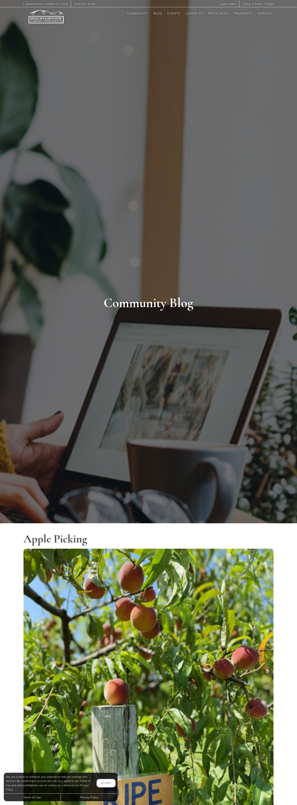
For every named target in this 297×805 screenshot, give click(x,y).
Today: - (258, 4)
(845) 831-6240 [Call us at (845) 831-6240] (84, 4)
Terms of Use (32, 797)
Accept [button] (106, 783)
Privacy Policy (89, 797)
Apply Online (228, 4)
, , (45, 4)
